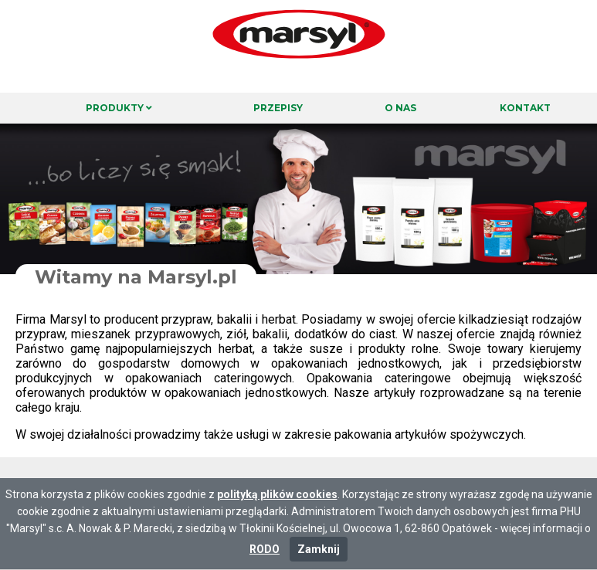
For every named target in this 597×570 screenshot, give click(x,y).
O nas (400, 108)
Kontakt (525, 108)
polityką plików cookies (277, 494)
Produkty (119, 108)
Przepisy (278, 108)
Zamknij (318, 549)
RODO (264, 549)
